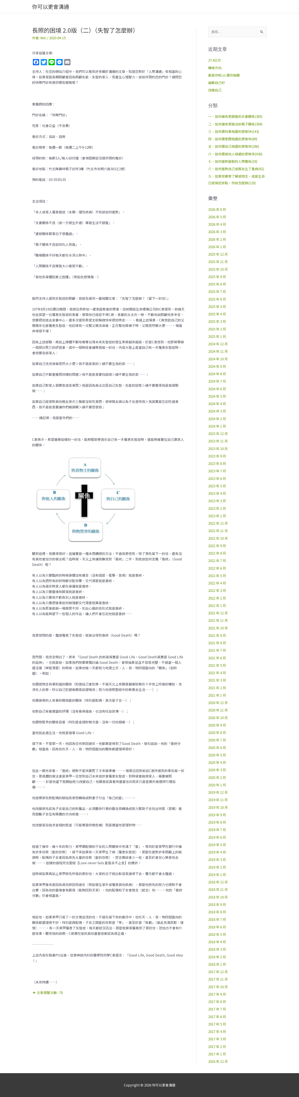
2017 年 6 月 (217, 1016)
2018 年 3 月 (217, 949)
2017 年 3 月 (217, 1038)
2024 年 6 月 (217, 388)
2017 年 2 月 (217, 1046)
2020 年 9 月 (217, 725)
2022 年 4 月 (217, 583)
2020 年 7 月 (217, 739)
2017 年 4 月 (217, 1031)
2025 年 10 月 (218, 269)
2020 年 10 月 (218, 717)
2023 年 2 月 (217, 508)
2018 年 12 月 (218, 882)
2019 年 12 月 (218, 792)
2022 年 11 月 (218, 530)
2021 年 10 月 (218, 627)
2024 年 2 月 (217, 418)
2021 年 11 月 (218, 620)
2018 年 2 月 (217, 956)
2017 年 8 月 (217, 1001)
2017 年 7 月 (217, 1009)
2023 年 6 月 (217, 478)
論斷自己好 (216, 82)
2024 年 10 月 (218, 358)
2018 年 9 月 (217, 904)
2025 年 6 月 (217, 299)
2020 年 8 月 (217, 732)
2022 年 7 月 (217, 560)
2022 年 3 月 (217, 590)
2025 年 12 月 (218, 254)
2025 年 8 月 (217, 284)
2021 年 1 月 (217, 695)
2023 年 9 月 (217, 456)
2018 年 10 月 (218, 897)
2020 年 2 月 (217, 777)
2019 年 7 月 (217, 829)
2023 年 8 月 (217, 463)
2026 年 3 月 (217, 231)
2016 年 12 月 (218, 1061)
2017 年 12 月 (218, 971)
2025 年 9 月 (217, 276)
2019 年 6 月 (217, 837)
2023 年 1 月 (217, 515)
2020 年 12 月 (218, 702)
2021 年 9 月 (217, 635)
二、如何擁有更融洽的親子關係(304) (235, 124)
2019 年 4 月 (217, 852)
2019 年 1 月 (217, 874)
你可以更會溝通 (50, 6)
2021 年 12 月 (218, 612)
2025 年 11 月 (218, 261)
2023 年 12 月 (218, 433)
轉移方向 (215, 67)
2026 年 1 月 (217, 246)
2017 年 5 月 (217, 1024)
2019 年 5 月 (217, 844)
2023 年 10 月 (218, 448)
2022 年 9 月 (217, 545)
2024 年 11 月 (218, 351)
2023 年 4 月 (217, 493)
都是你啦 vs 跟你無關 (224, 75)
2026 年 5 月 (217, 216)
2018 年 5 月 (217, 934)
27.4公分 (214, 60)
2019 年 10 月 (218, 807)
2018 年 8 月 (217, 911)
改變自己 (215, 90)
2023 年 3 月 (217, 500)
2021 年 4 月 (217, 672)
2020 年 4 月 (217, 762)
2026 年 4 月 (217, 224)
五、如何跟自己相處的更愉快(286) (233, 146)
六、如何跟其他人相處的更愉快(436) (235, 153)
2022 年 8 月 (217, 553)
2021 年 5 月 (217, 665)
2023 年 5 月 (217, 485)
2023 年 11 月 (218, 440)
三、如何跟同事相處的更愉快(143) (233, 131)
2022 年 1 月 (217, 605)
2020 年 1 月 (217, 784)
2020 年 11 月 (218, 710)
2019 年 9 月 (217, 814)
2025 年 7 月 (217, 291)
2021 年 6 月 (217, 657)
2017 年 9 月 (217, 994)
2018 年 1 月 (217, 964)
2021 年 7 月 (217, 650)
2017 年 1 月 (217, 1053)
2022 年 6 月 (217, 568)
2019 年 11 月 (218, 799)
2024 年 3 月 (217, 411)
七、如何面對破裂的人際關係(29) (232, 161)
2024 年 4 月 (217, 403)
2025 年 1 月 (217, 336)
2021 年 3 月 (217, 680)
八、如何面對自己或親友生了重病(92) (236, 168)
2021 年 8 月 (217, 642)
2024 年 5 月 (217, 396)
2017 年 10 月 (218, 986)
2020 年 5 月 (217, 755)
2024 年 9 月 (217, 366)
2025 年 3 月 (217, 321)
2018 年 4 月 (217, 941)
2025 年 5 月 (217, 306)
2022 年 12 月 (218, 523)
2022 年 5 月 (217, 575)
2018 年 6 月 (217, 926)
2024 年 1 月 (217, 426)
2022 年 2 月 (217, 598)
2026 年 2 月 (217, 239)
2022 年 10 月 (218, 538)
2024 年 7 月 (217, 381)
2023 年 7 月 (217, 470)
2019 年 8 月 (217, 822)
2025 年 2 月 (217, 329)
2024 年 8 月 (217, 373)
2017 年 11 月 (218, 979)
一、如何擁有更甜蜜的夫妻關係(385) (235, 116)
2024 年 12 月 (218, 343)
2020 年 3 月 (217, 769)
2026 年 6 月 (217, 209)
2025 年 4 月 (217, 313)
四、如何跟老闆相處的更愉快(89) (232, 138)
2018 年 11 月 (218, 889)
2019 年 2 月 (217, 867)
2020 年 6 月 (217, 747)
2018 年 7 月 (217, 919)
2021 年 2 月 (217, 687)
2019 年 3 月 (217, 859)
